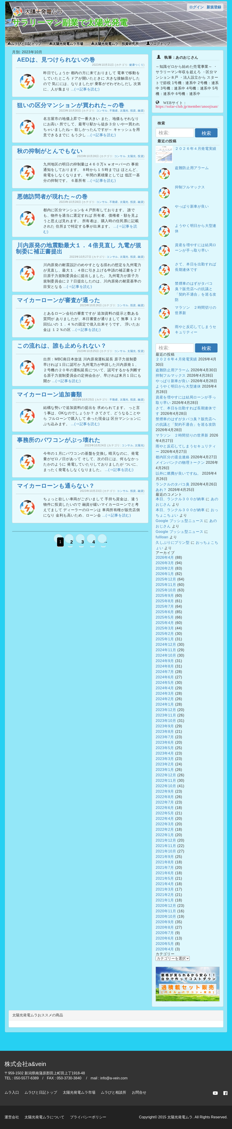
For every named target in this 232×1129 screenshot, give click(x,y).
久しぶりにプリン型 (173, 542)
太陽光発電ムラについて (44, 1117)
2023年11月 (166, 715)
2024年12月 (166, 644)
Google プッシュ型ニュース (179, 521)
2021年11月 (166, 846)
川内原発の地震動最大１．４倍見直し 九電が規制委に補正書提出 (78, 248)
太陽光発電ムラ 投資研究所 (116, 43)
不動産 (113, 110)
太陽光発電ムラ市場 (68, 43)
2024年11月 (166, 650)
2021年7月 (165, 867)
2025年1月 (165, 639)
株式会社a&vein (25, 1064)
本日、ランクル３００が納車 (180, 499)
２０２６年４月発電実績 (195, 149)
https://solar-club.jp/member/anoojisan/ (187, 106)
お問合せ (139, 1092)
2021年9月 (165, 857)
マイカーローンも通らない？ (55, 486)
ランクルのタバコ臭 (173, 484)
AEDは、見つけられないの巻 (56, 59)
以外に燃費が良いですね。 (178, 473)
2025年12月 (166, 579)
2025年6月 (165, 612)
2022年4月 (165, 819)
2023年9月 (165, 726)
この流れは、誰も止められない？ (61, 345)
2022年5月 (165, 813)
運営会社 (12, 1117)
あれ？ (161, 490)
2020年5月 (165, 944)
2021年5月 (165, 878)
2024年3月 (165, 693)
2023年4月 (165, 753)
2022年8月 (165, 797)
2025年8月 (165, 601)
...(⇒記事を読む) (85, 89)
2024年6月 (165, 677)
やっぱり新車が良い (192, 206)
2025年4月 (165, 623)
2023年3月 (165, 759)
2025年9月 (165, 595)
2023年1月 (165, 770)
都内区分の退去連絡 (173, 457)
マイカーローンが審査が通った (58, 300)
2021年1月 (165, 900)
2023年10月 (166, 721)
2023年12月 (166, 710)
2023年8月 (165, 731)
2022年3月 (165, 824)
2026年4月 (165, 557)
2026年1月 (165, 574)
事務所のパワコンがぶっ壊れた (59, 440)
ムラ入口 (12, 1092)
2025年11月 (166, 585)
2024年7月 (165, 672)
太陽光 (124, 110)
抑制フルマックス (190, 187)
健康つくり (136, 64)
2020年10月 (166, 916)
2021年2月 (165, 895)
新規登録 (214, 7)
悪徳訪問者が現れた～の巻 (52, 196)
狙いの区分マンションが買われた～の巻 (70, 105)
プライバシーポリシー (88, 1117)
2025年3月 (165, 628)
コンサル (102, 110)
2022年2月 (165, 829)
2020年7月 (165, 933)
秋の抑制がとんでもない (50, 151)
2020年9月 (165, 922)
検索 (206, 133)
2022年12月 (166, 775)
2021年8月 (165, 862)
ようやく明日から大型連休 (178, 386)
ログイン (196, 7)
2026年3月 (165, 563)
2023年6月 (165, 742)
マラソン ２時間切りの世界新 (182, 435)
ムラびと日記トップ (26, 43)
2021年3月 (165, 889)
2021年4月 (165, 884)
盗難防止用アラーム (192, 168)
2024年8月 (165, 666)
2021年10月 (166, 851)
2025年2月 (165, 634)
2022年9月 (165, 791)
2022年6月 (165, 808)
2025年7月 (165, 606)
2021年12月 (166, 840)
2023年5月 (165, 748)
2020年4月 (165, 949)
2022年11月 (166, 780)
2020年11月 (166, 911)
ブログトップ (160, 43)
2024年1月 (165, 704)
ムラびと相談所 (113, 1092)
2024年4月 (165, 688)
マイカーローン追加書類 (49, 394)
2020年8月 (165, 927)
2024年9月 (165, 661)
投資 (133, 110)
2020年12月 (166, 906)
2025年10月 (166, 590)
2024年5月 (165, 683)
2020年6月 (165, 938)
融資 (140, 110)
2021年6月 (165, 873)
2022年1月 (165, 835)
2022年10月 (166, 786)
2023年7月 (165, 737)
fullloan (162, 537)
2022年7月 (165, 802)
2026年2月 (165, 568)
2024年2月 (165, 699)
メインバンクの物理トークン (180, 462)
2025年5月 (165, 617)
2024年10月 (166, 655)
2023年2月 (165, 764)
